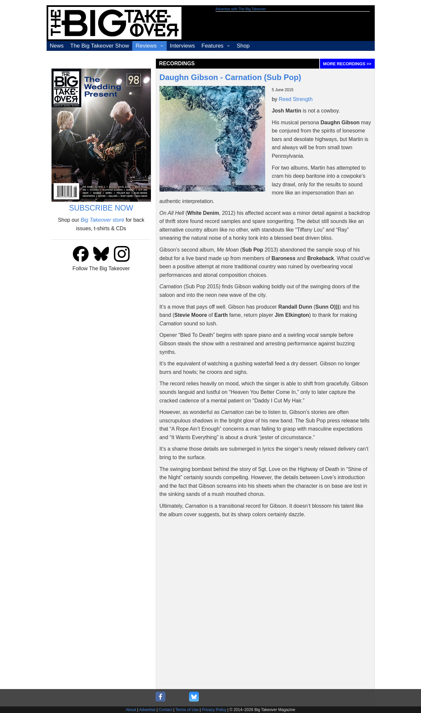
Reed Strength (296, 99)
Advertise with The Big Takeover (241, 9)
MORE (347, 63)
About (131, 709)
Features (212, 46)
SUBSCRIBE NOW (101, 208)
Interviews (182, 46)
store (102, 220)
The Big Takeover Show (99, 46)
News (57, 46)
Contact (165, 709)
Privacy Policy (214, 709)
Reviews (146, 46)
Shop (243, 46)
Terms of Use (187, 709)
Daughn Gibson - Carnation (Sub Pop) (230, 77)
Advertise (147, 709)
